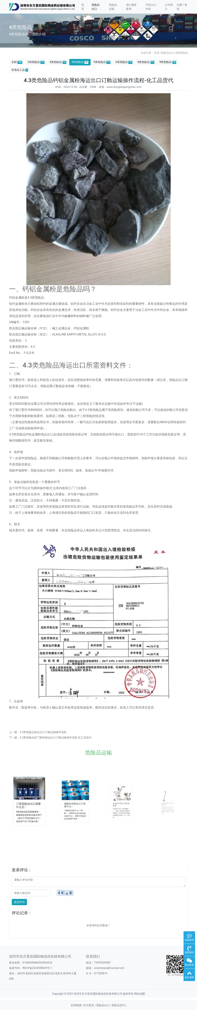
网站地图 (139, 993)
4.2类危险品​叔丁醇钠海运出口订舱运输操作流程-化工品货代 (56, 737)
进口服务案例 (131, 6)
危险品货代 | (119, 1005)
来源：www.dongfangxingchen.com (120, 86)
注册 (179, 4)
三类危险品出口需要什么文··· (29, 804)
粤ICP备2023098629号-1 (37, 968)
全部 (17, 62)
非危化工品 (19, 70)
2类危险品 (36, 62)
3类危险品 (57, 62)
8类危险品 (145, 62)
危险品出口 (96, 6)
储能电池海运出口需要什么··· (75, 804)
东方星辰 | (89, 1005)
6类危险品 (123, 62)
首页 (82, 6)
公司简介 (169, 6)
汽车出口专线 (150, 6)
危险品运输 (113, 6)
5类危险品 (101, 62)
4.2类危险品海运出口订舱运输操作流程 (43, 732)
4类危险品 (182, 52)
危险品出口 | (104, 1005)
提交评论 (19, 901)
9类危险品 (167, 62)
